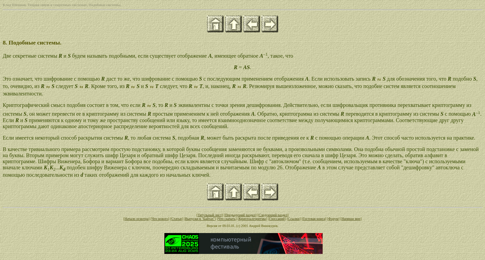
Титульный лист (210, 215)
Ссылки (293, 219)
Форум (333, 219)
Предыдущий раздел (240, 215)
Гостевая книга (314, 219)
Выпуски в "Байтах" (200, 219)
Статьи (176, 219)
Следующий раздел (273, 215)
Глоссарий (277, 219)
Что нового (160, 219)
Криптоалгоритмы (252, 219)
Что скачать (227, 219)
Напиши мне (351, 219)
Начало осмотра (137, 219)
